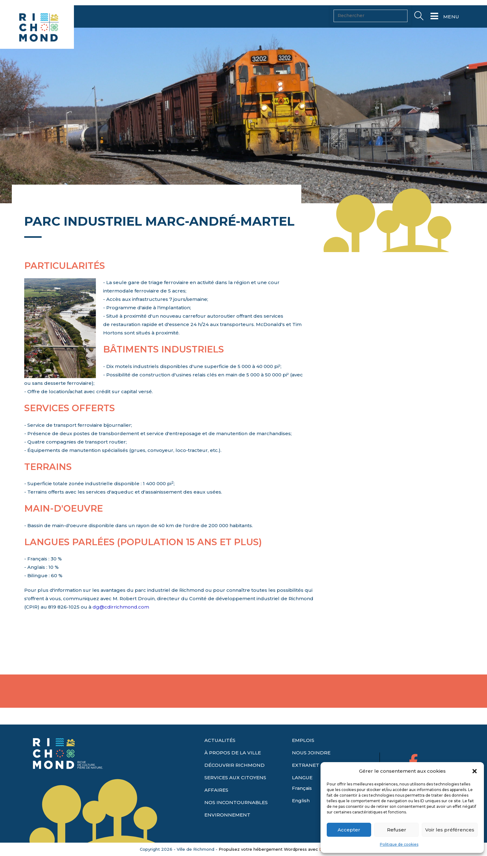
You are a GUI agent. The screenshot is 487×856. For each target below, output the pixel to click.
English (301, 813)
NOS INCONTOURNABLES (236, 814)
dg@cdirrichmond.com (121, 626)
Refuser (396, 830)
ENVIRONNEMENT (227, 827)
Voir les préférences (449, 830)
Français (302, 800)
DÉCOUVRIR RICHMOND (234, 777)
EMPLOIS (303, 752)
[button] (474, 771)
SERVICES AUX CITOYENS (235, 790)
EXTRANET (305, 777)
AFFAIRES (216, 802)
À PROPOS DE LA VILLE (232, 765)
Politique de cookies (399, 844)
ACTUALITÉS (219, 752)
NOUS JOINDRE (311, 765)
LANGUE (302, 790)
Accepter (349, 830)
